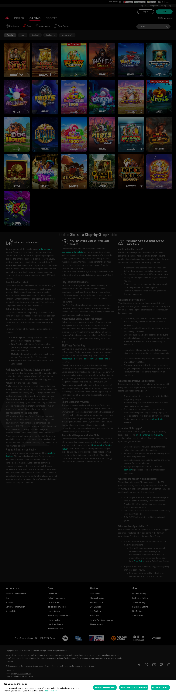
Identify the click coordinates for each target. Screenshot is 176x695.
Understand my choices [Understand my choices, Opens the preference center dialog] (105, 687)
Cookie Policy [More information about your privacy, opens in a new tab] (51, 691)
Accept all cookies (160, 687)
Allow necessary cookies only (134, 687)
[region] (88, 687)
